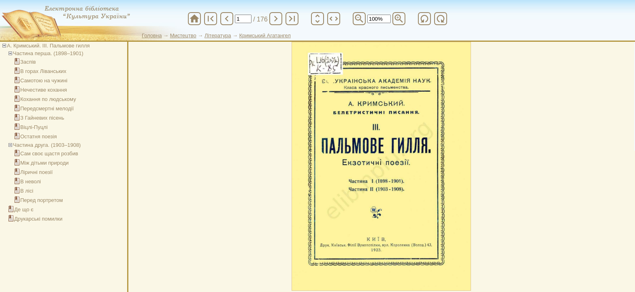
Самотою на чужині (44, 80)
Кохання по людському (48, 99)
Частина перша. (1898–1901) (48, 53)
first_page (210, 18)
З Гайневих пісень (42, 118)
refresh (424, 18)
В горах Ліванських (43, 71)
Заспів (28, 62)
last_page (292, 18)
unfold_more (317, 18)
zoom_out (359, 18)
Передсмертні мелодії (47, 108)
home (194, 18)
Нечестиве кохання (43, 90)
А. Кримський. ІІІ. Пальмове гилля (48, 46)
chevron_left (226, 18)
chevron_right (275, 18)
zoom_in (399, 18)
